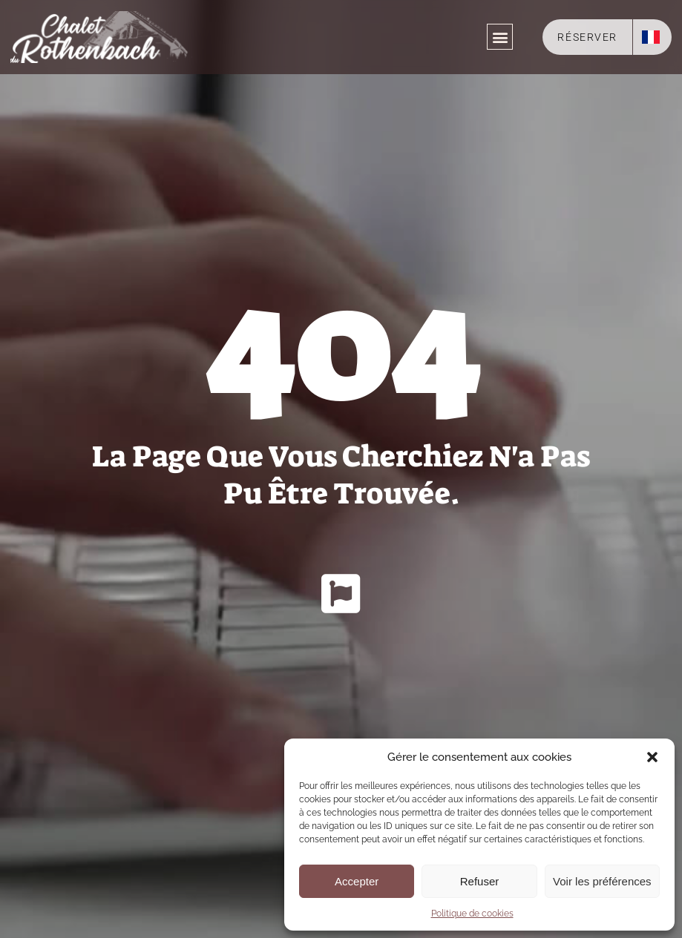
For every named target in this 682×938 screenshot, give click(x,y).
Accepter (356, 881)
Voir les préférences (602, 881)
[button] (652, 757)
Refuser (479, 881)
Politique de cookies (472, 913)
